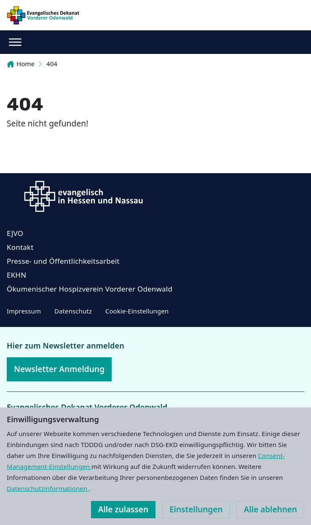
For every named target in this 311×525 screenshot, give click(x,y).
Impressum (24, 311)
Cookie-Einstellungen (137, 311)
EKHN (16, 275)
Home (21, 63)
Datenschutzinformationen (48, 488)
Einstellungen (196, 509)
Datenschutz (73, 311)
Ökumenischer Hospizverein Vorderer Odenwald (89, 289)
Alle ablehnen (270, 509)
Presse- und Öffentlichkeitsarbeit (63, 261)
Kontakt (20, 247)
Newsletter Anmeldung (59, 369)
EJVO (15, 233)
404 (51, 63)
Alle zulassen (123, 509)
